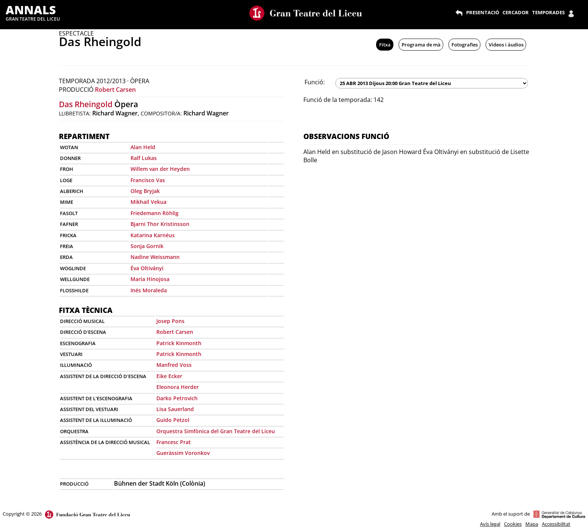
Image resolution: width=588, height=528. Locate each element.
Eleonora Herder (177, 386)
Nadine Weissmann (155, 256)
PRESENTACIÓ (482, 12)
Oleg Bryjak (145, 190)
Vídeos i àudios (506, 44)
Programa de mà (421, 44)
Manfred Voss (174, 364)
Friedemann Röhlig (154, 213)
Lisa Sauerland (175, 409)
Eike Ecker (169, 376)
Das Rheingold (85, 104)
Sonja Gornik (147, 246)
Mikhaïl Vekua (148, 201)
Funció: (314, 82)
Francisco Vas (147, 180)
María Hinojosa (150, 279)
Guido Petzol (172, 419)
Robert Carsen (115, 89)
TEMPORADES (548, 12)
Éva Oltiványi (147, 268)
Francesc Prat (173, 442)
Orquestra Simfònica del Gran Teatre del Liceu (215, 431)
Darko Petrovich (177, 398)
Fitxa (385, 44)
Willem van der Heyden (160, 168)
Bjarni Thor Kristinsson (159, 223)
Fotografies (465, 44)
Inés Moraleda (148, 290)
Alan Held (142, 147)
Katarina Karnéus (152, 235)
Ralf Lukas (143, 158)
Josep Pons (170, 321)
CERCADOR (515, 12)
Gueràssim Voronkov (183, 452)
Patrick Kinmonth (178, 343)
